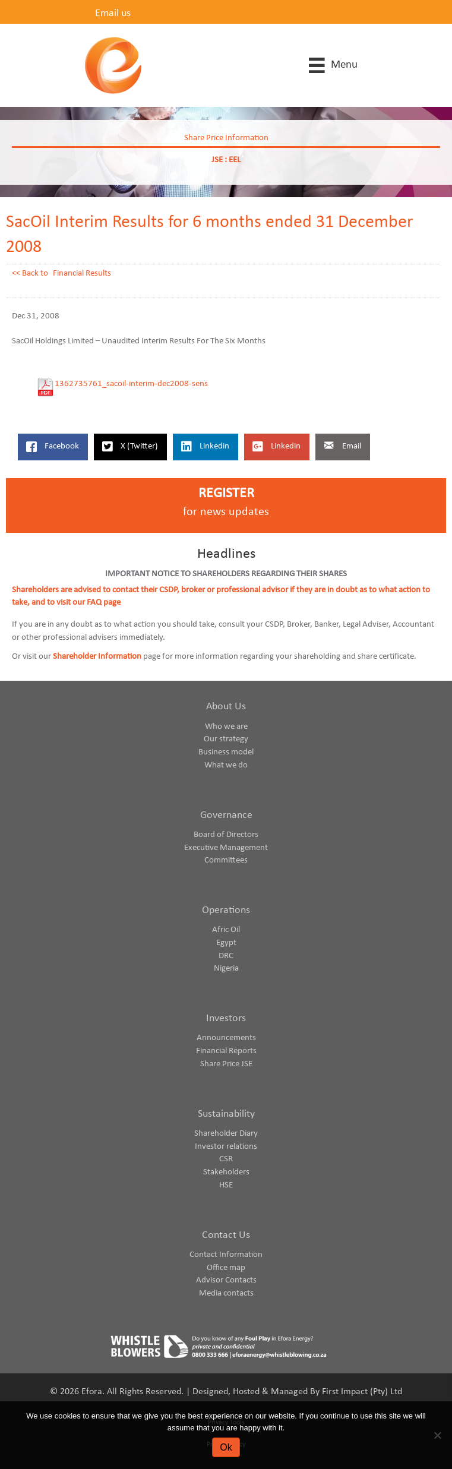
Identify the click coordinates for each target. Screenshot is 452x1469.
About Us (226, 706)
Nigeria (226, 968)
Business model (226, 752)
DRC (226, 956)
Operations (226, 910)
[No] (437, 1435)
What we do (226, 765)
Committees (226, 860)
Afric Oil (226, 929)
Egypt (226, 943)
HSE (226, 1185)
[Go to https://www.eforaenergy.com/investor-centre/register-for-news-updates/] (226, 505)
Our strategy (226, 739)
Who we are (226, 726)
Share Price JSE (226, 1064)
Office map (226, 1267)
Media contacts (226, 1293)
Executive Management (226, 848)
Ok (226, 1447)
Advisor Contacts (226, 1280)
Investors (226, 1018)
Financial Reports (226, 1051)
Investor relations (226, 1146)
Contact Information (226, 1254)
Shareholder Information (97, 656)
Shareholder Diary (226, 1133)
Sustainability (226, 1114)
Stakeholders (226, 1172)
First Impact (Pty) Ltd (362, 1392)
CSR (226, 1159)
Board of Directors (226, 834)
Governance (226, 815)
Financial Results (82, 273)
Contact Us (226, 1235)
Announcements (226, 1038)
